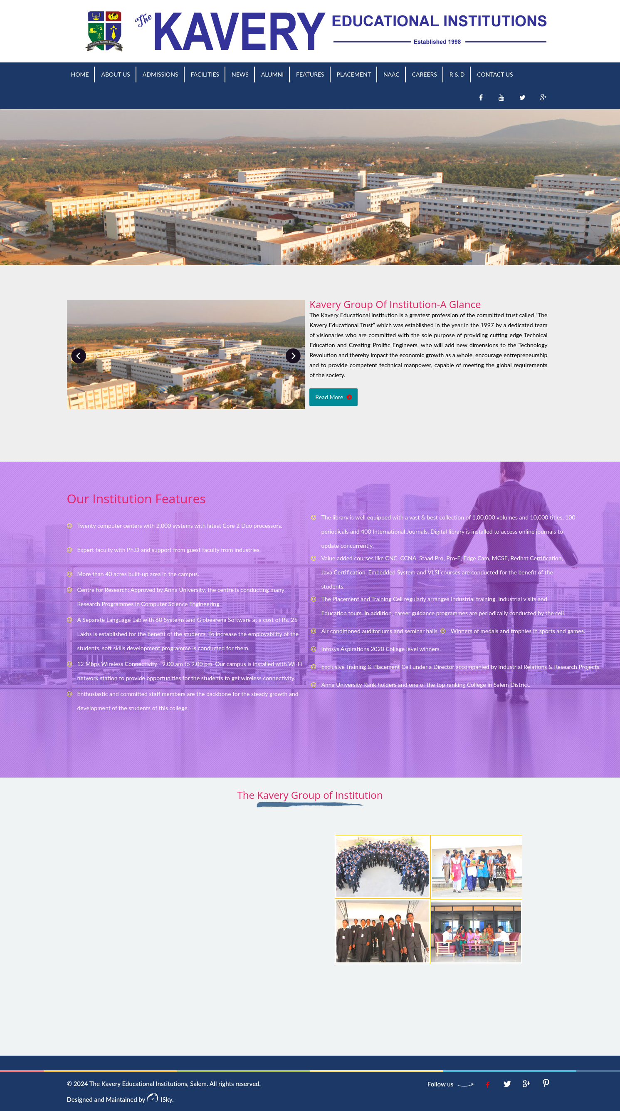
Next (293, 355)
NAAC (391, 74)
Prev (78, 355)
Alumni (272, 74)
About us (115, 74)
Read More (333, 396)
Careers (424, 74)
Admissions (160, 74)
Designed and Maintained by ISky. (120, 1099)
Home (80, 74)
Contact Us (495, 74)
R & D (457, 74)
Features (310, 74)
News (240, 74)
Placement (354, 74)
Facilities (205, 74)
